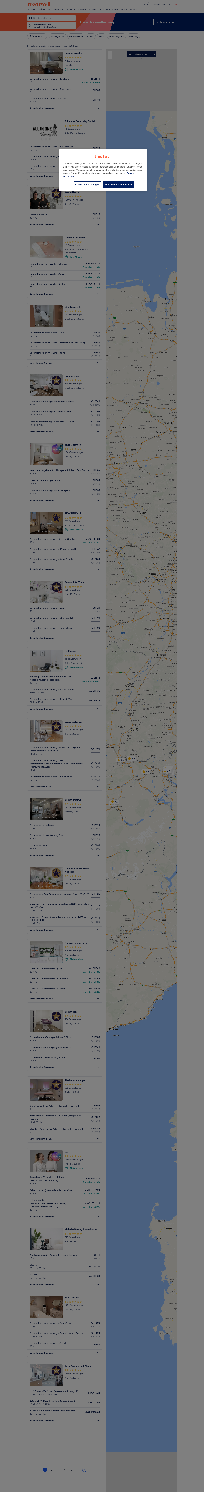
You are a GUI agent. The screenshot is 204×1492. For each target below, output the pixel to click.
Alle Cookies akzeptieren (119, 184)
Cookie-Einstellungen (87, 184)
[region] (103, 170)
